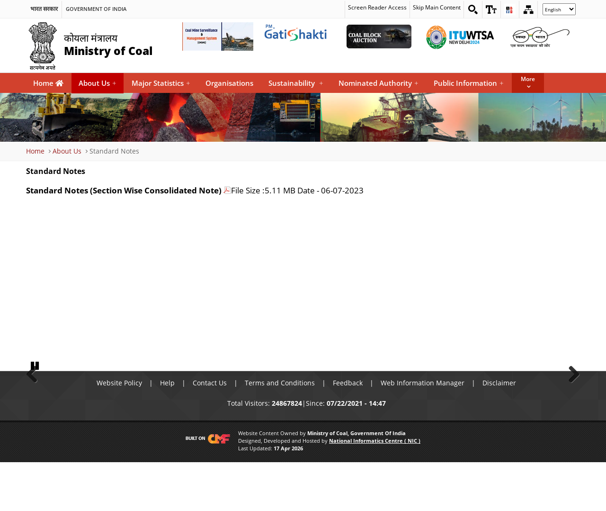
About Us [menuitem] (97, 83)
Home (48, 83)
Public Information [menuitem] (469, 83)
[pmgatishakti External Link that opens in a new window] (298, 36)
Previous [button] (35, 397)
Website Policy (119, 431)
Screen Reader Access (377, 8)
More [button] (528, 79)
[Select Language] (559, 9)
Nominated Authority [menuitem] (379, 83)
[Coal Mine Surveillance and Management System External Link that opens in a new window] (217, 36)
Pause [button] (35, 414)
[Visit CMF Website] (206, 488)
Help (167, 431)
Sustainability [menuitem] (295, 83)
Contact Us (210, 431)
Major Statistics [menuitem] (161, 83)
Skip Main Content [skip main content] (437, 8)
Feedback (348, 431)
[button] (491, 9)
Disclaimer (499, 431)
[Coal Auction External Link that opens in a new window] (378, 36)
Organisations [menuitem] (229, 83)
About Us (67, 150)
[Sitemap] (528, 9)
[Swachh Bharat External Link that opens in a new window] (539, 36)
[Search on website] (473, 9)
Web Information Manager (422, 431)
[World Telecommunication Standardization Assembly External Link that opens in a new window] (459, 36)
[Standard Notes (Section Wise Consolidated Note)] (128, 190)
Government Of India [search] (96, 9)
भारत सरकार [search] (44, 9)
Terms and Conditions (280, 431)
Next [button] (570, 397)
